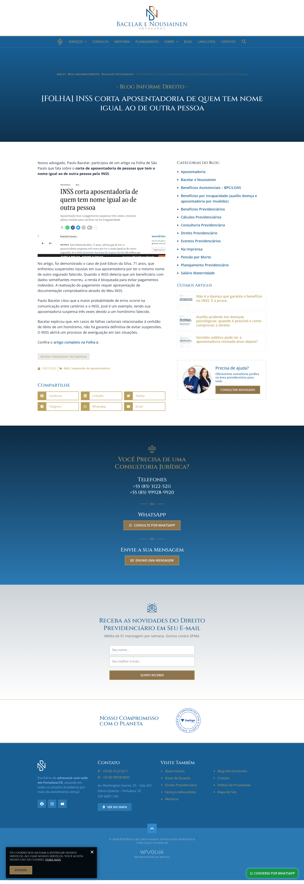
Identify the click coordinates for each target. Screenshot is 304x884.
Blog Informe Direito (83, 74)
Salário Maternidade (198, 273)
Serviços (77, 42)
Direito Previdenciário (199, 233)
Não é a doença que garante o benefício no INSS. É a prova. (229, 298)
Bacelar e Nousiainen (117, 74)
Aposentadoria (193, 171)
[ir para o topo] (152, 828)
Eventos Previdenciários (201, 241)
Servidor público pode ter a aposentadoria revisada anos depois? (227, 339)
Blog (188, 42)
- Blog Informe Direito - (152, 87)
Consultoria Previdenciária (203, 225)
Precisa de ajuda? (232, 368)
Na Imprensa (78, 356)
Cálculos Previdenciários (201, 217)
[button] (58, 395)
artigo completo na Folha (74, 342)
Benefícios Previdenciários (203, 209)
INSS (67, 368)
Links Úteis (206, 42)
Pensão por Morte (196, 257)
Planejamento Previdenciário (205, 265)
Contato (228, 42)
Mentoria (122, 42)
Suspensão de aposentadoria (90, 368)
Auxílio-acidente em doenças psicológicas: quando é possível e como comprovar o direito (229, 320)
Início (61, 74)
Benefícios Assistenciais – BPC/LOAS (211, 187)
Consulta (100, 42)
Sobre (171, 42)
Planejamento (147, 42)
